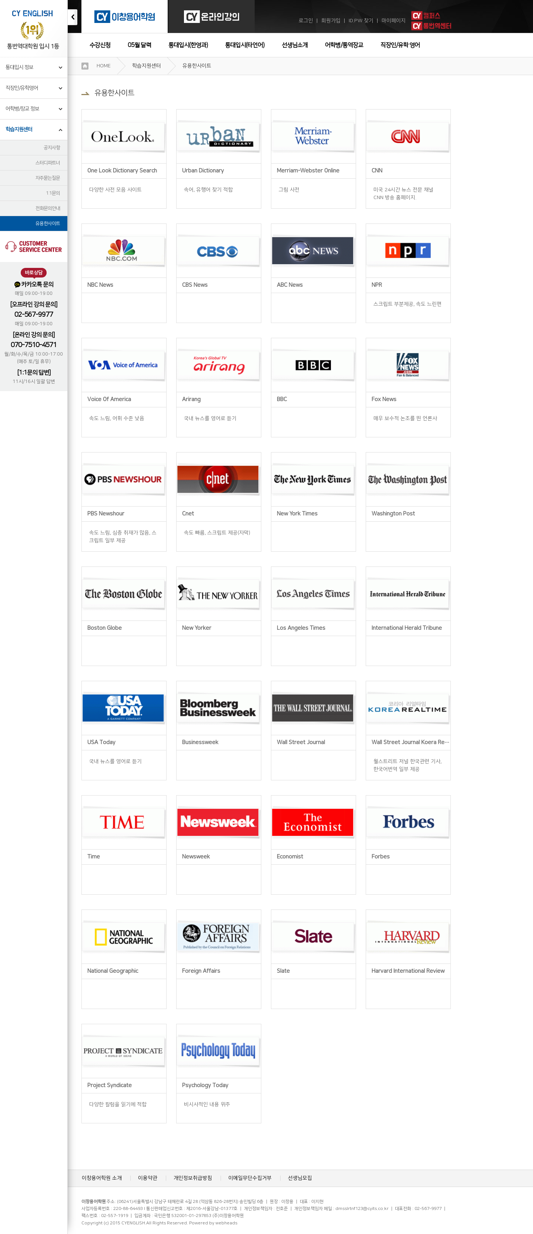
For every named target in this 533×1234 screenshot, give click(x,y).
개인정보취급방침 (193, 1178)
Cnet (188, 514)
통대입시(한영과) (188, 45)
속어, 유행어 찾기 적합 (208, 190)
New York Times (297, 514)
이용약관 (147, 1178)
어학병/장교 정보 (22, 109)
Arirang (191, 399)
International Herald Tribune (407, 628)
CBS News (195, 285)
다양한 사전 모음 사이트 (115, 190)
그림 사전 (289, 190)
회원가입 (331, 21)
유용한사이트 (48, 223)
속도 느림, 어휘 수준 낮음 (116, 418)
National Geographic (112, 971)
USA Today (101, 742)
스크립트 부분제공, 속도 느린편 (407, 304)
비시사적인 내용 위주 (207, 1104)
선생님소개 (295, 45)
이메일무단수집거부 (250, 1178)
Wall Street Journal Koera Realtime (416, 742)
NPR (377, 285)
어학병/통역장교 (344, 45)
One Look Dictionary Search (122, 171)
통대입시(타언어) (244, 45)
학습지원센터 (19, 129)
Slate (283, 971)
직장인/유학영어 (22, 88)
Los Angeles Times (301, 628)
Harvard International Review (408, 971)
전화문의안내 (48, 208)
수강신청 (100, 45)
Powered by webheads (213, 1223)
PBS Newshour (105, 514)
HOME (104, 66)
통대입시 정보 (19, 67)
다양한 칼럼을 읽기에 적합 (118, 1104)
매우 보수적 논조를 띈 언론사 (405, 418)
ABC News (290, 285)
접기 (72, 17)
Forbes (381, 857)
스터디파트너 (48, 162)
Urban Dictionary (203, 171)
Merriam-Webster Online (308, 171)
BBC (282, 399)
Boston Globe (104, 628)
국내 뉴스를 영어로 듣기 (210, 418)
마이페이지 (394, 21)
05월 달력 (139, 45)
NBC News (100, 285)
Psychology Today (205, 1085)
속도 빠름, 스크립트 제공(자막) (217, 533)
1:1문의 (53, 193)
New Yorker (196, 628)
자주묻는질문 (48, 178)
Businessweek (200, 742)
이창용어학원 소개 (102, 1178)
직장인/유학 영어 (400, 45)
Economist (290, 857)
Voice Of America (109, 399)
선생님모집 (300, 1178)
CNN (377, 171)
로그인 (306, 21)
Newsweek (196, 857)
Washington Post (393, 514)
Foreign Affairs (201, 971)
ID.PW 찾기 (361, 21)
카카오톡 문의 (33, 284)
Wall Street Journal (301, 742)
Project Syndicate (109, 1085)
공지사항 (52, 147)
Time (93, 857)
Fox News (384, 399)
